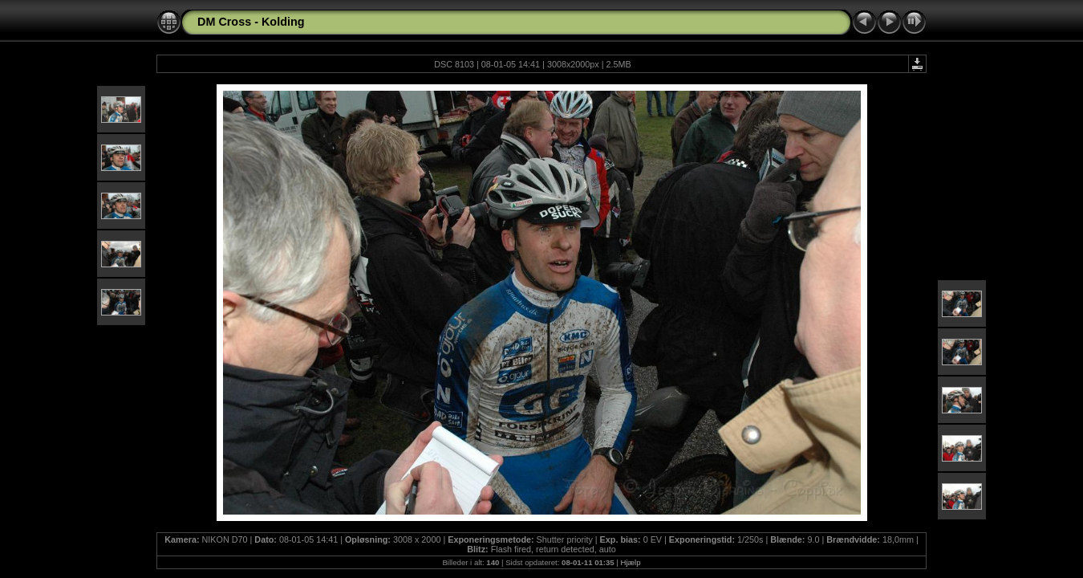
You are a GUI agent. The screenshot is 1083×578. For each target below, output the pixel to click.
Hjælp (631, 562)
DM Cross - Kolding (251, 21)
